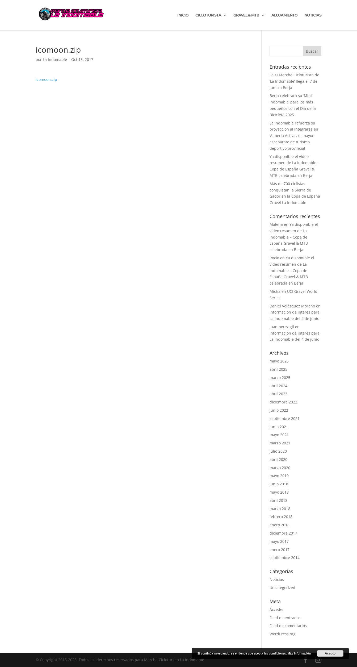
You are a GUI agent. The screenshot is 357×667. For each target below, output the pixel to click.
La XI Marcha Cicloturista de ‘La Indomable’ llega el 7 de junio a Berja (294, 81)
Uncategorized (282, 587)
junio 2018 (279, 483)
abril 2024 (278, 385)
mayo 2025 (279, 361)
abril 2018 (278, 500)
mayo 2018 (279, 492)
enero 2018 (279, 524)
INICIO (182, 15)
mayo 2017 (279, 541)
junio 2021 (279, 426)
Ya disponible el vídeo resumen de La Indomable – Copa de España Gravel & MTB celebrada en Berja (294, 237)
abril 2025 (278, 369)
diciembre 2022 (283, 402)
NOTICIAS (312, 15)
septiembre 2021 (285, 418)
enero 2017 (279, 549)
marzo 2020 (280, 467)
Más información (299, 653)
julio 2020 (278, 451)
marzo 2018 (280, 508)
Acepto (330, 653)
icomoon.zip (46, 79)
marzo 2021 (280, 442)
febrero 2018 (281, 516)
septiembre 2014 (285, 557)
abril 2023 (278, 393)
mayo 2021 (279, 434)
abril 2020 (278, 459)
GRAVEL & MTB (246, 15)
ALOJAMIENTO (284, 15)
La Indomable (55, 59)
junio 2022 (279, 410)
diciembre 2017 (283, 533)
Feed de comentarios (288, 625)
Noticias (277, 579)
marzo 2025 (280, 377)
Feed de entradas (285, 617)
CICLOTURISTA (208, 15)
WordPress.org (283, 633)
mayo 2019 (279, 475)
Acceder (277, 609)
